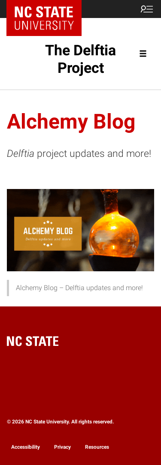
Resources (97, 447)
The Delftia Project (80, 59)
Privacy (62, 447)
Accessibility (25, 447)
